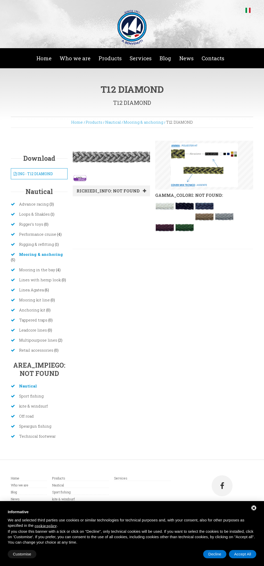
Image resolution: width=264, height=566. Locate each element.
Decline (214, 554)
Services (141, 58)
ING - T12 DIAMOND (33, 173)
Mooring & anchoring (143, 122)
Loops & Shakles (34, 214)
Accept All (242, 554)
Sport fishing (31, 396)
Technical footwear (37, 436)
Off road (26, 416)
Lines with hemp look (40, 279)
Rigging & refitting (37, 244)
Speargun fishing (35, 426)
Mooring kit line (34, 299)
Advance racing (34, 204)
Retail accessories (36, 350)
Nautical (113, 122)
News (186, 58)
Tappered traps (33, 320)
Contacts (213, 58)
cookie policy (46, 525)
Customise (22, 554)
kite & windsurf (33, 406)
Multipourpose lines (38, 340)
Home (44, 58)
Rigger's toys (31, 224)
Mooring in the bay (37, 269)
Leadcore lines (33, 330)
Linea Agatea (31, 289)
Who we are (75, 58)
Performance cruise (37, 234)
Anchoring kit (32, 309)
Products (110, 58)
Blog (165, 58)
